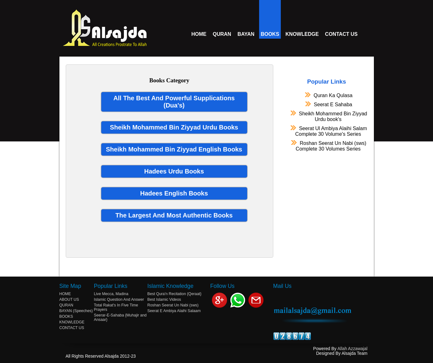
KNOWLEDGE (302, 34)
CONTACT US (341, 34)
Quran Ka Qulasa (328, 95)
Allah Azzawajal (352, 348)
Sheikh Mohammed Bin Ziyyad (328, 116)
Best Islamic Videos (164, 299)
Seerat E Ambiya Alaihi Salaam (174, 311)
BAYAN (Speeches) (76, 311)
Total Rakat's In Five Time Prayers (116, 307)
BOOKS (270, 34)
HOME (199, 34)
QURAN (222, 34)
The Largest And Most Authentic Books (174, 215)
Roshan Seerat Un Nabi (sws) (328, 145)
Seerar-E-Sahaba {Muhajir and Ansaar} (120, 317)
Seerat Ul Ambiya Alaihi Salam (328, 131)
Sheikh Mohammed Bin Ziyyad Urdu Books (174, 127)
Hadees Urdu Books (174, 171)
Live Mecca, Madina (111, 294)
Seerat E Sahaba (328, 104)
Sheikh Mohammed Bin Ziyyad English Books (174, 149)
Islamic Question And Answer (119, 299)
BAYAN (245, 34)
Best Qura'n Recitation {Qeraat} (174, 294)
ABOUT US (69, 299)
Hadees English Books (174, 193)
